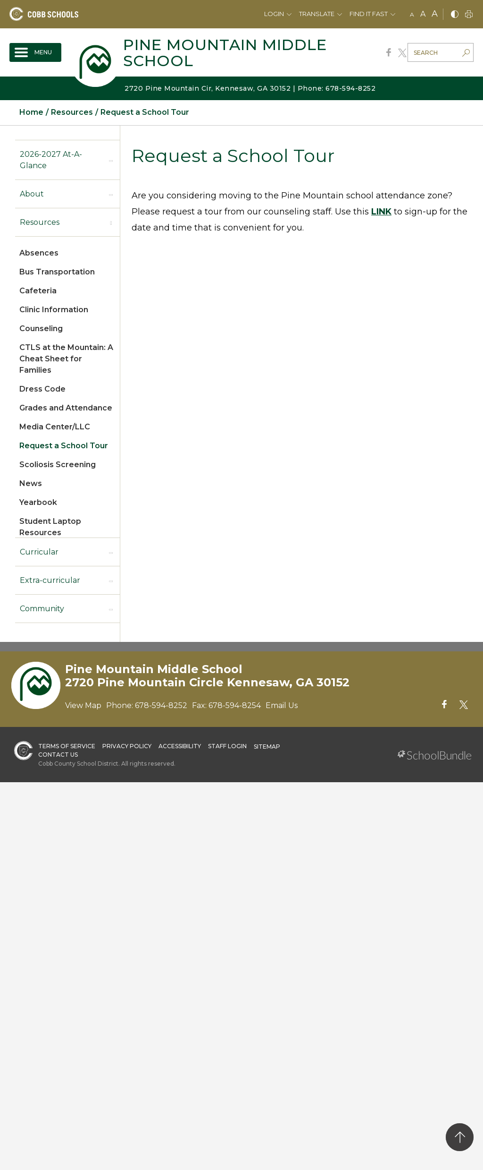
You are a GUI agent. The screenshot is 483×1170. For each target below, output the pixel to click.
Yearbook (38, 502)
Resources (39, 222)
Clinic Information (53, 309)
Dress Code (42, 388)
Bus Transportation (57, 271)
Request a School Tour (63, 445)
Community (42, 608)
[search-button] (466, 54)
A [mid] (422, 13)
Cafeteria (38, 290)
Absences (38, 252)
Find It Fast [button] (369, 13)
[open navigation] (35, 52)
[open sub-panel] (111, 160)
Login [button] (274, 13)
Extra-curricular (50, 580)
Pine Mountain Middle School (225, 52)
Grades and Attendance (65, 407)
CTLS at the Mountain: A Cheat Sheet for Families (66, 359)
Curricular (39, 551)
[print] (469, 14)
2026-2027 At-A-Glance (51, 160)
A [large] (435, 14)
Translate (316, 13)
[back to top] (460, 1137)
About (32, 193)
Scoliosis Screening (57, 464)
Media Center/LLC (54, 426)
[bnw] (454, 14)
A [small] (412, 14)
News (30, 483)
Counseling (41, 328)
